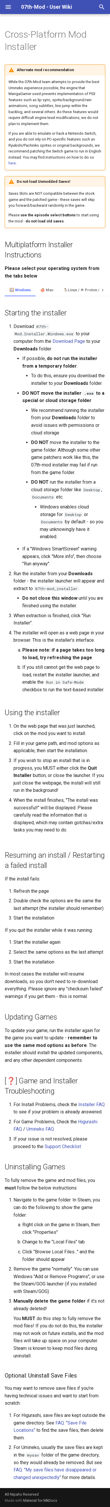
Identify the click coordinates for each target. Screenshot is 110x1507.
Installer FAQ (91, 1104)
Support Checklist (63, 1146)
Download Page (69, 341)
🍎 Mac (47, 290)
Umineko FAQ (40, 1129)
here (12, 163)
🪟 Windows (20, 290)
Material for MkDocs (40, 1500)
